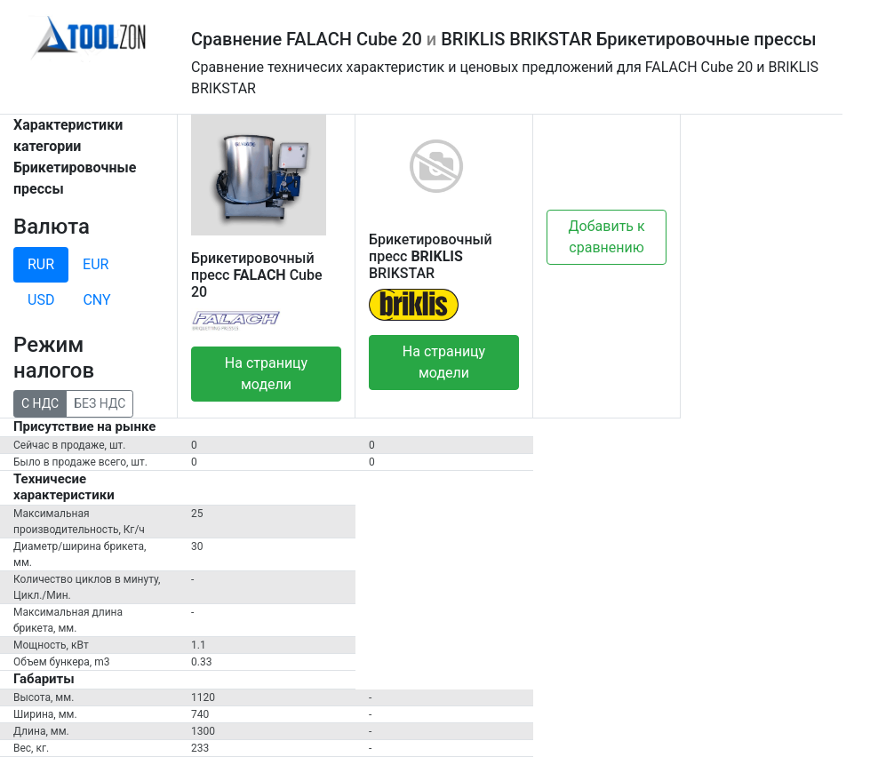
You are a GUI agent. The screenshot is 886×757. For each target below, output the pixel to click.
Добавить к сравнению (607, 237)
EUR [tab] (95, 264)
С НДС (40, 402)
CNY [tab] (96, 299)
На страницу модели (266, 374)
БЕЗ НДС (99, 402)
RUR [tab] (41, 264)
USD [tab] (41, 299)
